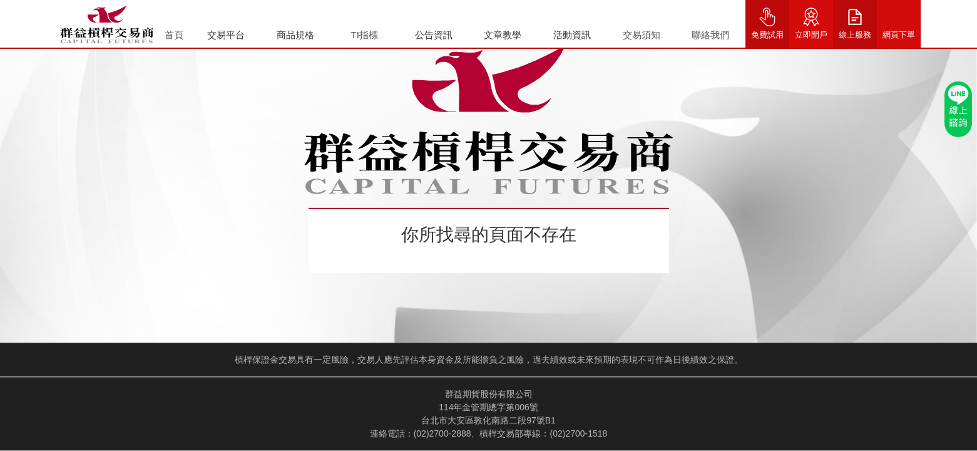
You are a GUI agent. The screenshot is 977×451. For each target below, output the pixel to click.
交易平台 (226, 34)
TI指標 (364, 34)
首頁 (174, 34)
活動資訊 (572, 34)
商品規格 (295, 34)
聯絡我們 (710, 34)
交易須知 (641, 34)
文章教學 (502, 34)
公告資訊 (434, 34)
